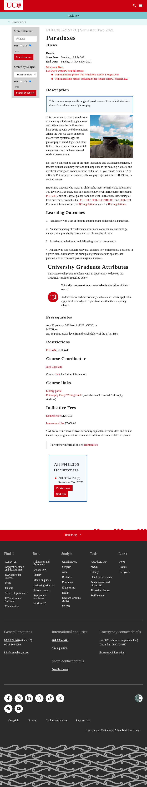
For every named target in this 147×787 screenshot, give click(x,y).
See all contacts (60, 669)
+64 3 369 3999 (12, 644)
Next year (61, 494)
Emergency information (111, 652)
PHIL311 (108, 200)
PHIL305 (85, 200)
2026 (17, 51)
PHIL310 (97, 200)
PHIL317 (125, 200)
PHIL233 (51, 195)
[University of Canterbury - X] (60, 698)
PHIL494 (51, 350)
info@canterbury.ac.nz (16, 652)
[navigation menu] (141, 6)
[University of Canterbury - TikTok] (49, 698)
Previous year (63, 488)
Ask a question (59, 647)
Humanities (91, 444)
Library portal (54, 390)
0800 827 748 (11, 640)
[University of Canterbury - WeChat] (8, 708)
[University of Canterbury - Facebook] (8, 698)
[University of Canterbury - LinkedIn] (29, 698)
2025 (25, 46)
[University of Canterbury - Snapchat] (39, 698)
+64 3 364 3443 (60, 640)
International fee (55, 423)
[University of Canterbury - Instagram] (18, 698)
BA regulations (87, 204)
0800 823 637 (119, 644)
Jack (57, 374)
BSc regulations (117, 204)
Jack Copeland (54, 366)
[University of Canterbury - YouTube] (18, 708)
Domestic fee (53, 415)
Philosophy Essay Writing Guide (64, 395)
